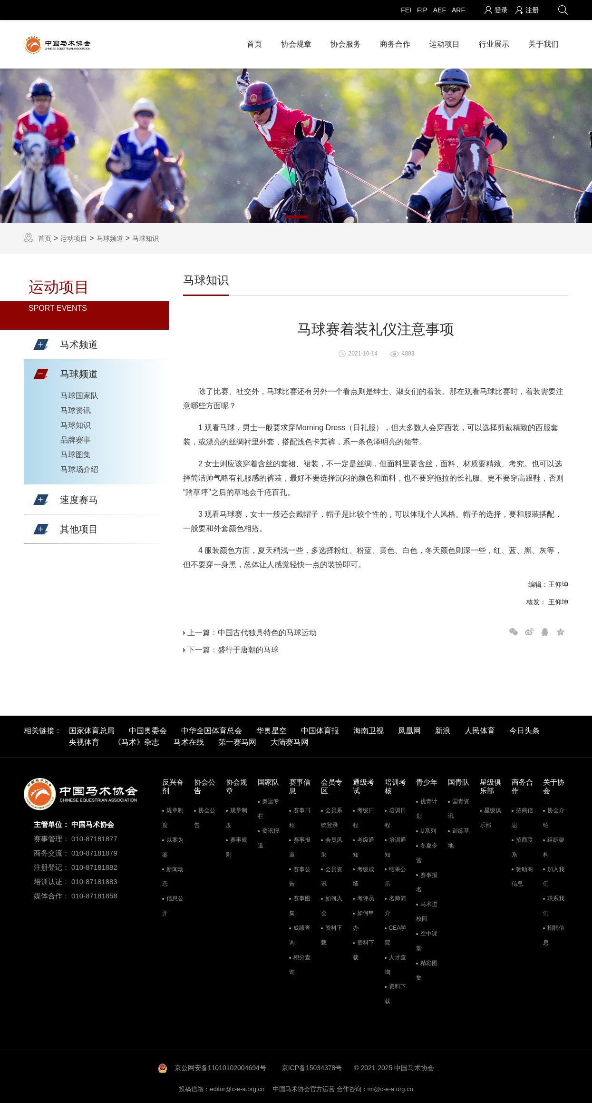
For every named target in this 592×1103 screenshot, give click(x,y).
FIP (422, 10)
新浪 (442, 729)
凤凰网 (409, 729)
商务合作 (395, 43)
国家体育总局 (92, 729)
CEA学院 (396, 934)
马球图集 (75, 453)
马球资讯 (75, 409)
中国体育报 (320, 729)
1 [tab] (296, 215)
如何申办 (363, 919)
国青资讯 (458, 807)
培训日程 (395, 816)
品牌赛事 (75, 438)
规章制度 (173, 816)
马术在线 (189, 740)
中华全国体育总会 (211, 729)
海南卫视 (368, 729)
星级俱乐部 (490, 816)
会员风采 (331, 846)
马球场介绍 (79, 468)
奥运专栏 (268, 807)
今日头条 (524, 729)
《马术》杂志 (136, 740)
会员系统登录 (331, 816)
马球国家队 (79, 394)
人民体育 (480, 729)
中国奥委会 (148, 729)
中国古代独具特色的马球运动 (267, 631)
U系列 (428, 829)
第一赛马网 (237, 740)
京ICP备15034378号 (311, 1066)
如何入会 (331, 904)
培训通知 (395, 846)
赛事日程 (300, 816)
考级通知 (363, 846)
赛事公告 (300, 875)
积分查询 (300, 963)
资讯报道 (268, 836)
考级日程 (363, 816)
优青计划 (426, 807)
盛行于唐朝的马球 (248, 648)
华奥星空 (271, 729)
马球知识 (145, 236)
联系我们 (553, 904)
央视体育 (84, 740)
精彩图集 (426, 968)
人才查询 (395, 963)
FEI (406, 10)
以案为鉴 (173, 846)
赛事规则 (236, 846)
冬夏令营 (426, 851)
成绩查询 (300, 934)
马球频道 (110, 236)
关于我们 (543, 43)
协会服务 (345, 43)
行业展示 (494, 43)
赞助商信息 (522, 875)
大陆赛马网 (290, 740)
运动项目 (444, 43)
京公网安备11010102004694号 (220, 1066)
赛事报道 (300, 846)
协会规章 (296, 43)
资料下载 (331, 934)
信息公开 (173, 904)
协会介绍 (553, 816)
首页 (254, 43)
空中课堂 (426, 939)
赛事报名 (426, 880)
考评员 (365, 897)
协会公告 (204, 816)
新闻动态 (173, 875)
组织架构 (553, 846)
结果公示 (395, 875)
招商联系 (522, 846)
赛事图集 (300, 904)
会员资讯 (331, 875)
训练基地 (458, 836)
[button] (41, 343)
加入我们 (553, 875)
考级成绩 (363, 875)
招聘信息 (553, 934)
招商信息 (522, 816)
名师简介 (395, 904)
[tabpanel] (296, 144)
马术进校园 (426, 910)
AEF (439, 10)
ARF (458, 10)
